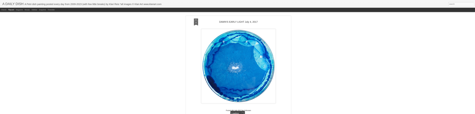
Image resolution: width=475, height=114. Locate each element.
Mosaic (27, 10)
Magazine (19, 10)
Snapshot (42, 10)
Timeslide (51, 10)
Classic (4, 10)
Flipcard (11, 10)
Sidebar (34, 10)
